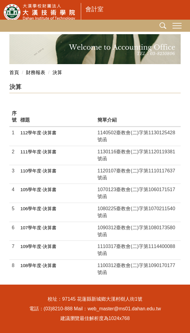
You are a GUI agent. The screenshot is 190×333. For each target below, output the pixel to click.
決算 (57, 72)
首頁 (14, 72)
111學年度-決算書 (38, 151)
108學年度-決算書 (38, 265)
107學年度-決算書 (38, 227)
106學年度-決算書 (38, 208)
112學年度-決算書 (38, 132)
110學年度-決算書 (38, 170)
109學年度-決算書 (38, 246)
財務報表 (35, 72)
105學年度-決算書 (38, 189)
